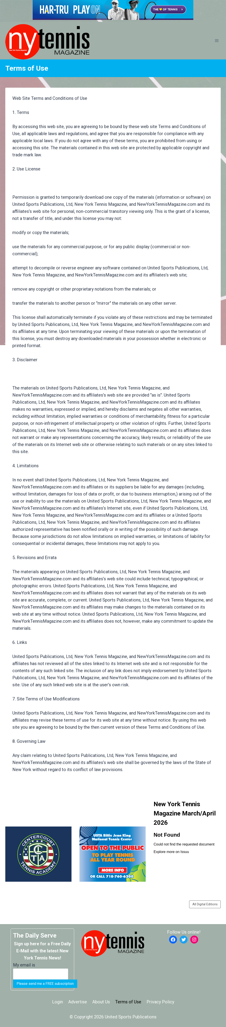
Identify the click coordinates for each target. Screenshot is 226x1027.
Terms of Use (128, 1001)
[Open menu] (217, 40)
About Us (101, 1001)
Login (57, 1001)
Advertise (77, 1001)
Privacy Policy (160, 1001)
